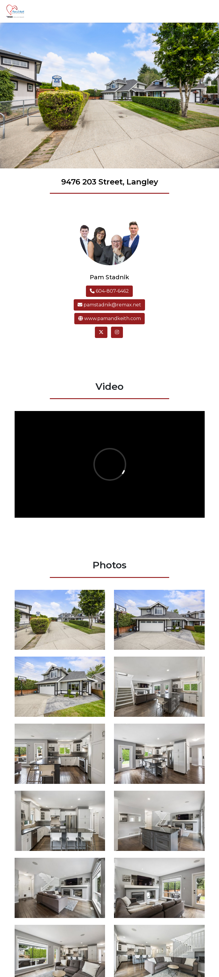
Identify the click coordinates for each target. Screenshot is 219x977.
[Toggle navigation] (206, 11)
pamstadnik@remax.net (109, 305)
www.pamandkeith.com (109, 318)
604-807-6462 (109, 291)
